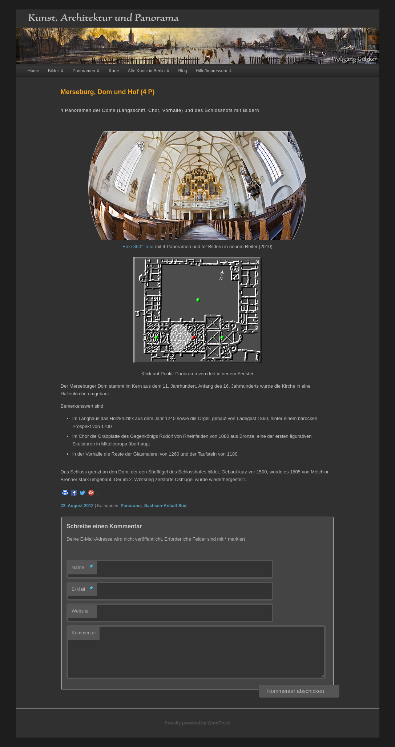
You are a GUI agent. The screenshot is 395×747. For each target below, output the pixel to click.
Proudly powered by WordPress (197, 723)
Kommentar (84, 632)
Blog (182, 70)
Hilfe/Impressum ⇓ (214, 70)
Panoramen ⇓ (86, 70)
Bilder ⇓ (56, 70)
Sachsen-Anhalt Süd (165, 505)
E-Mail (82, 589)
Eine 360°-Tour (138, 246)
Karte (114, 70)
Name (82, 567)
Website (80, 611)
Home (33, 70)
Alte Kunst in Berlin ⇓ (149, 70)
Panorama (131, 505)
